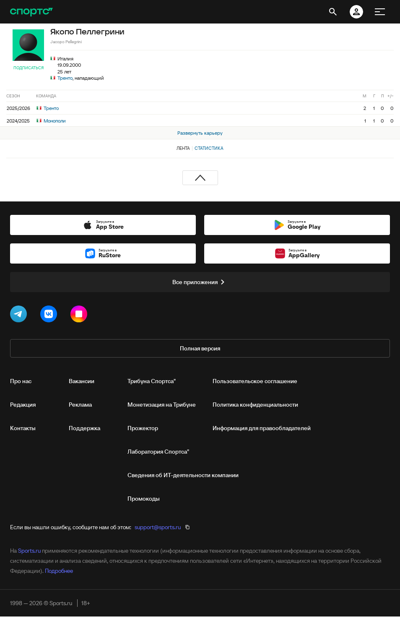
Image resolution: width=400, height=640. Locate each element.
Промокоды (143, 498)
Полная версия (200, 348)
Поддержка (84, 428)
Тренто (65, 78)
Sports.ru (29, 550)
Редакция (23, 404)
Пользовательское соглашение (255, 381)
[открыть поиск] (333, 12)
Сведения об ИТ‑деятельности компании (183, 475)
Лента (183, 148)
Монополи (51, 121)
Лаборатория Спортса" (158, 451)
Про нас (20, 381)
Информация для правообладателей (262, 428)
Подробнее (59, 571)
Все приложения (200, 282)
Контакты (23, 428)
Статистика (209, 148)
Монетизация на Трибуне (161, 404)
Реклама (80, 404)
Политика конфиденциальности (255, 404)
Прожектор (142, 428)
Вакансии (81, 381)
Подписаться (28, 68)
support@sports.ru (158, 527)
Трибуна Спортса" (151, 381)
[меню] (380, 12)
